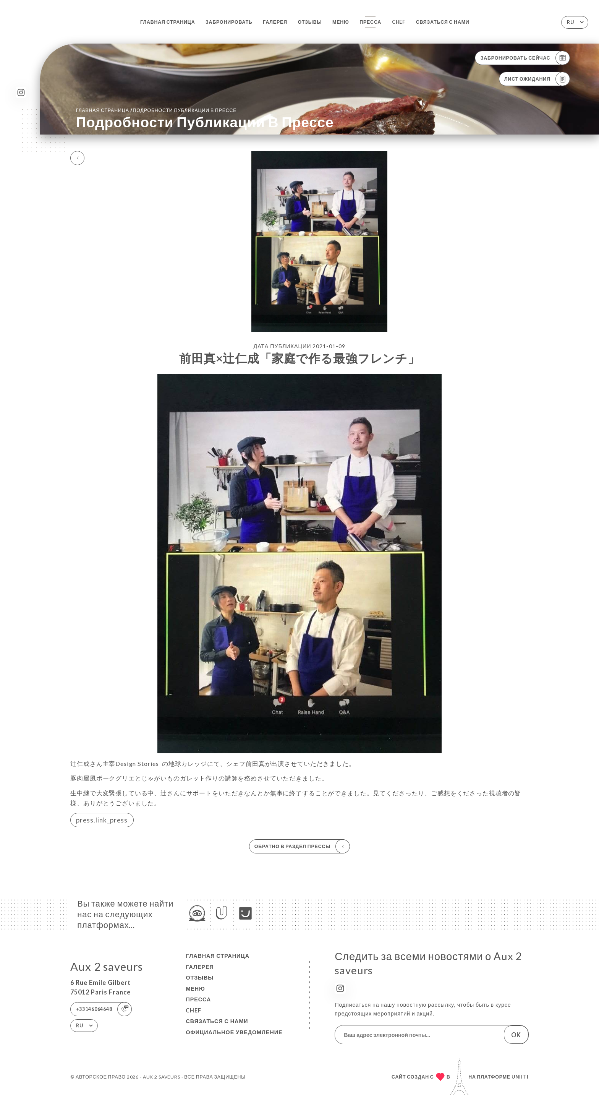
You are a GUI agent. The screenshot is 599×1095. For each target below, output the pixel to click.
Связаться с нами (442, 22)
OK (516, 1034)
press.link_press (102, 820)
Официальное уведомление (234, 1032)
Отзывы (310, 22)
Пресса (370, 22)
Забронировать (229, 22)
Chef (398, 22)
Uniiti (520, 1077)
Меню (340, 22)
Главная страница (167, 22)
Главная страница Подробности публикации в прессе (156, 110)
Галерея (275, 22)
